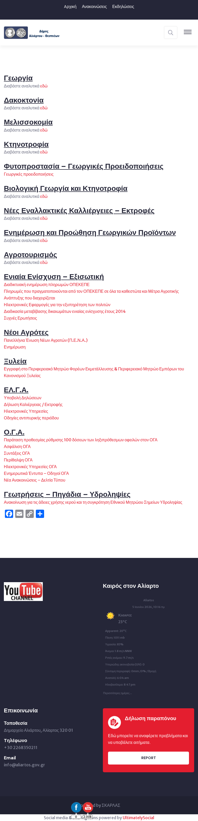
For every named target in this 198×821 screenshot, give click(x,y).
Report (148, 757)
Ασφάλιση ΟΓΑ (17, 446)
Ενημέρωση (15, 346)
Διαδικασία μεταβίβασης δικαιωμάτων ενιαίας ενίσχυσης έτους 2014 (65, 311)
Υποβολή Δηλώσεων (22, 397)
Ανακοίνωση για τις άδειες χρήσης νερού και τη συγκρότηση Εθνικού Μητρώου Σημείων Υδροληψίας (93, 502)
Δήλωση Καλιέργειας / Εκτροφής (33, 404)
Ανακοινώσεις (94, 6)
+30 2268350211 (20, 747)
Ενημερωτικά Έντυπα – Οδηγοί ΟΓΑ (36, 473)
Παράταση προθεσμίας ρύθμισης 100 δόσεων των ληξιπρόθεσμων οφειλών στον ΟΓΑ (81, 439)
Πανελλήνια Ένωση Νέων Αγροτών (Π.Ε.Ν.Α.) (46, 340)
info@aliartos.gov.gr (24, 764)
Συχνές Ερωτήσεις (20, 318)
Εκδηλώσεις (123, 6)
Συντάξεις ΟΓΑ (17, 453)
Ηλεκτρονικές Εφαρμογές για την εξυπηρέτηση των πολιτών (57, 304)
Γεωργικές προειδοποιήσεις (29, 174)
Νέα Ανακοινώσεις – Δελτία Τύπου (34, 480)
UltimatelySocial (138, 817)
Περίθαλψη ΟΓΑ (18, 459)
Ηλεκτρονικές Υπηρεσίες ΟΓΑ (30, 466)
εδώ (44, 85)
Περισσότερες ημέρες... (117, 691)
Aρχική (70, 6)
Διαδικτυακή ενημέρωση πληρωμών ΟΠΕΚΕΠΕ (46, 284)
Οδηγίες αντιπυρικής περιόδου (31, 417)
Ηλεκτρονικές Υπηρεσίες (26, 411)
